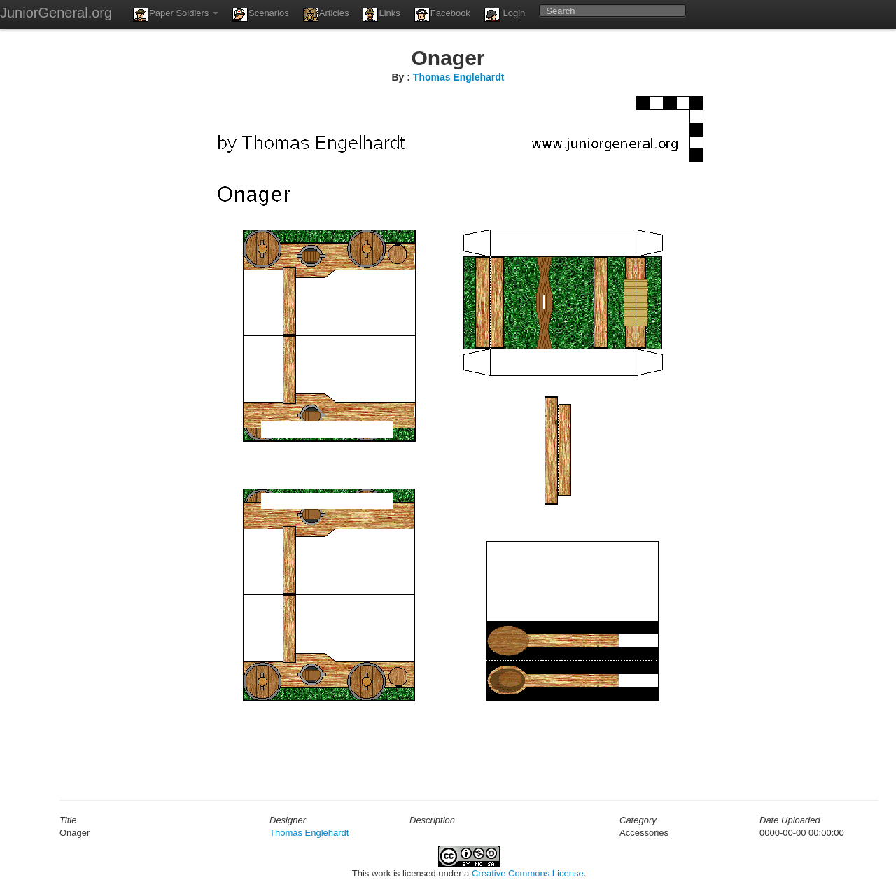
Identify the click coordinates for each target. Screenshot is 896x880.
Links (381, 15)
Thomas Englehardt (459, 77)
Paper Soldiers (175, 15)
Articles (326, 15)
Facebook (442, 15)
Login (504, 15)
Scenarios (260, 15)
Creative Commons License (528, 873)
